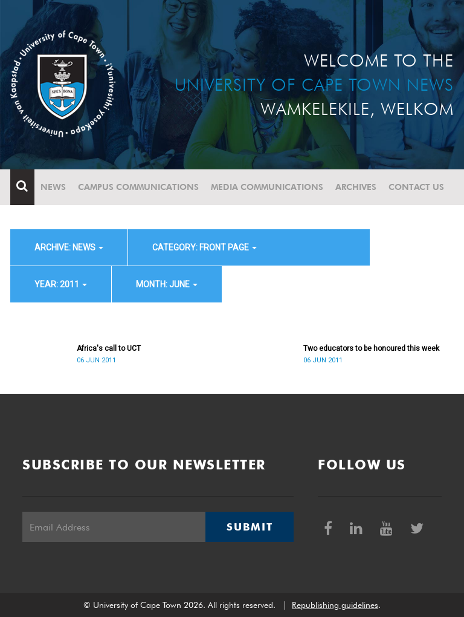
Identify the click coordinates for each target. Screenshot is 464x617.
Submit (249, 527)
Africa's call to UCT (109, 348)
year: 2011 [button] (60, 284)
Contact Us (416, 187)
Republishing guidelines (335, 605)
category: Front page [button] (204, 247)
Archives (355, 187)
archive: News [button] (68, 247)
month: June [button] (167, 284)
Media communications (267, 187)
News (53, 187)
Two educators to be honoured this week (371, 348)
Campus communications (138, 187)
